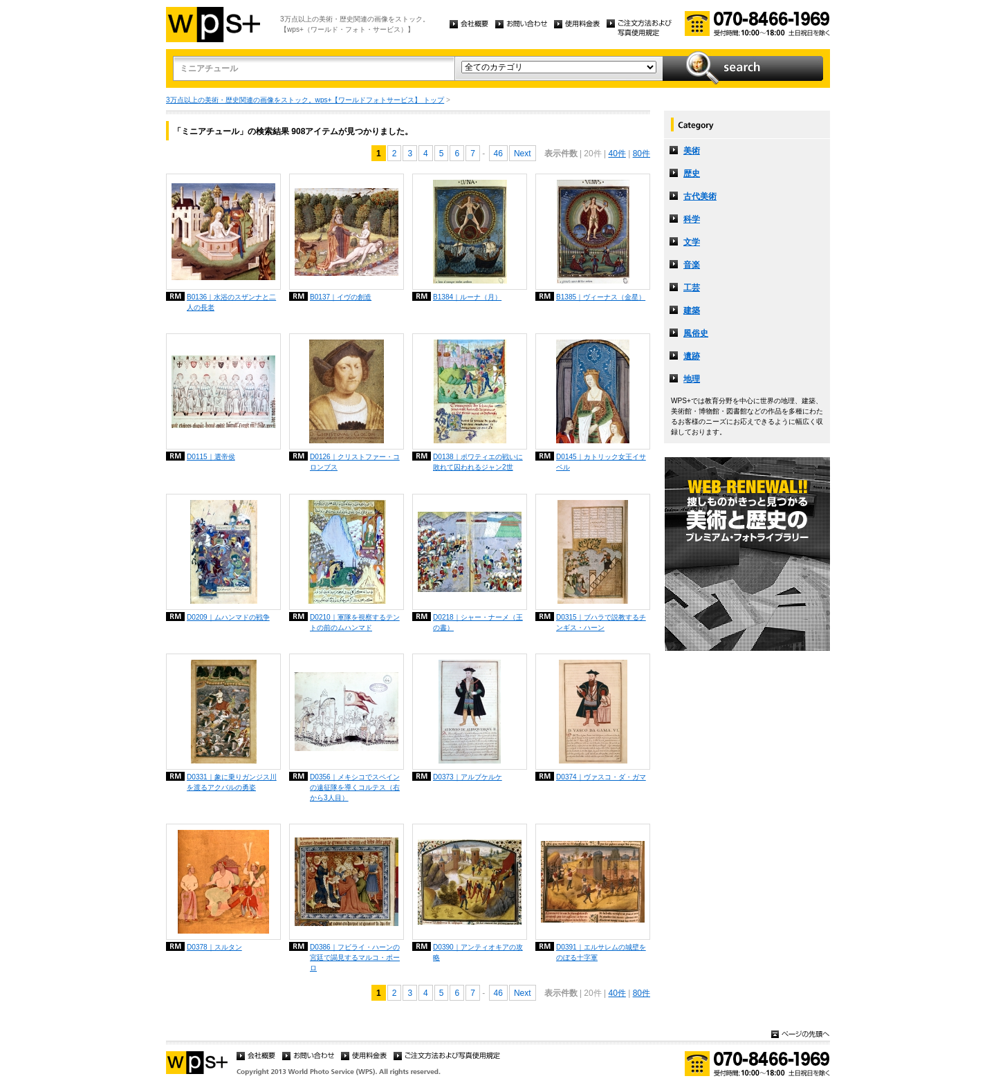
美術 (691, 151)
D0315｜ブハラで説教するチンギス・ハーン (601, 622)
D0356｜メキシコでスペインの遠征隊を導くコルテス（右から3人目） (355, 787)
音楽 (691, 265)
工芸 (691, 288)
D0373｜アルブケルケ (467, 777)
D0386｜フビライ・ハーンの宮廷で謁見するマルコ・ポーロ (355, 957)
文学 (691, 242)
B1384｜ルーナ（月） (467, 297)
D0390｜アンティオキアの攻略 (478, 952)
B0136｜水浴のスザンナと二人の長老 (231, 302)
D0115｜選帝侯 (211, 457)
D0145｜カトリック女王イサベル (601, 462)
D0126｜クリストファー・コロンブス (355, 462)
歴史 (691, 173)
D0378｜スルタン (214, 947)
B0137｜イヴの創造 (340, 297)
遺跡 (691, 356)
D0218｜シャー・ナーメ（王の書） (478, 622)
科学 (691, 219)
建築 (691, 310)
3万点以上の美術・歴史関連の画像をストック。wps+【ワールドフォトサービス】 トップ (305, 100)
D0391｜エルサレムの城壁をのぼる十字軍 (601, 952)
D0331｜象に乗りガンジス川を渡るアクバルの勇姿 (232, 782)
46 (498, 153)
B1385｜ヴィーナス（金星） (600, 297)
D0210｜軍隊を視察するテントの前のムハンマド (355, 622)
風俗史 (695, 333)
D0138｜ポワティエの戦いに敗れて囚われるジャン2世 (478, 462)
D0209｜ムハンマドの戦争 (228, 617)
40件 (616, 153)
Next (522, 153)
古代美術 (700, 196)
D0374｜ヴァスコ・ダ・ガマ (601, 777)
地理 (691, 379)
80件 (641, 153)
